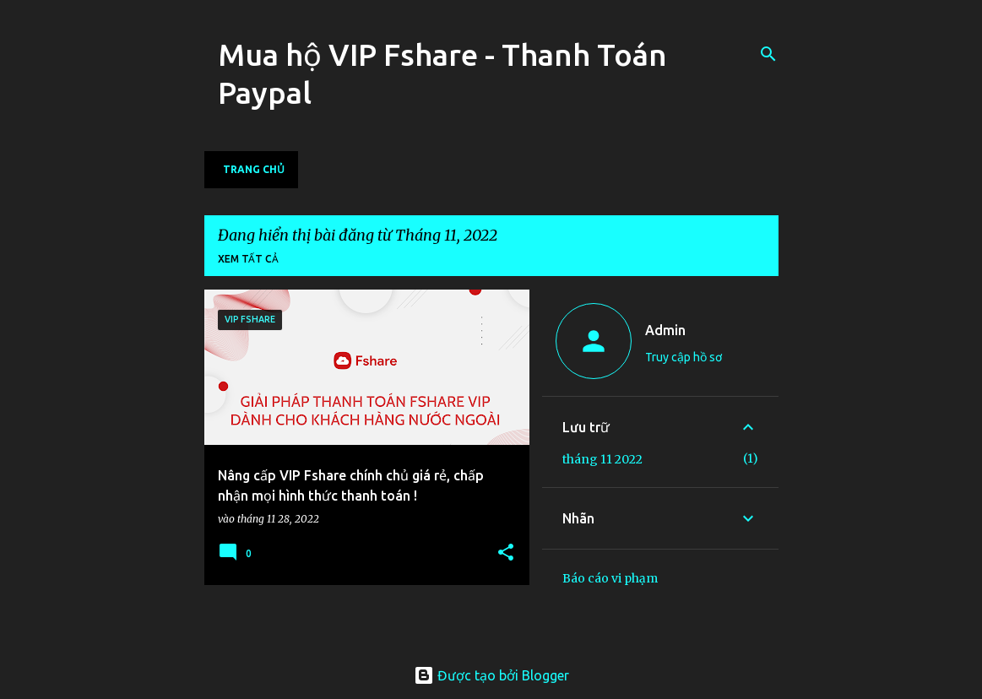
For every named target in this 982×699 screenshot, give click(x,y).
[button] (506, 553)
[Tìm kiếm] (768, 54)
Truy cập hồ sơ (683, 357)
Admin (665, 330)
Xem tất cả (248, 258)
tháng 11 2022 (602, 459)
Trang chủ (254, 169)
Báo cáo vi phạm (610, 578)
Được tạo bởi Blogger (491, 675)
